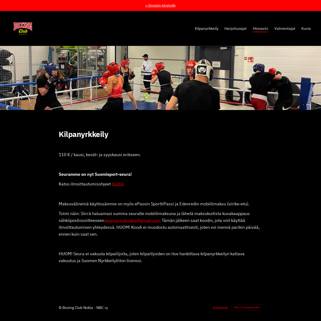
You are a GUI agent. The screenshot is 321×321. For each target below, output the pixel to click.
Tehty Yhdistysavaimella (247, 307)
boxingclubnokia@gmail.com (133, 220)
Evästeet (220, 307)
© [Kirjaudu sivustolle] (60, 307)
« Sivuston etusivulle (160, 5)
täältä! (118, 184)
